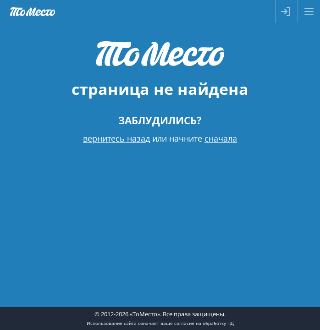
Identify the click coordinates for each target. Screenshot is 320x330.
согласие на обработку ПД (204, 323)
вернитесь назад (116, 138)
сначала (220, 138)
